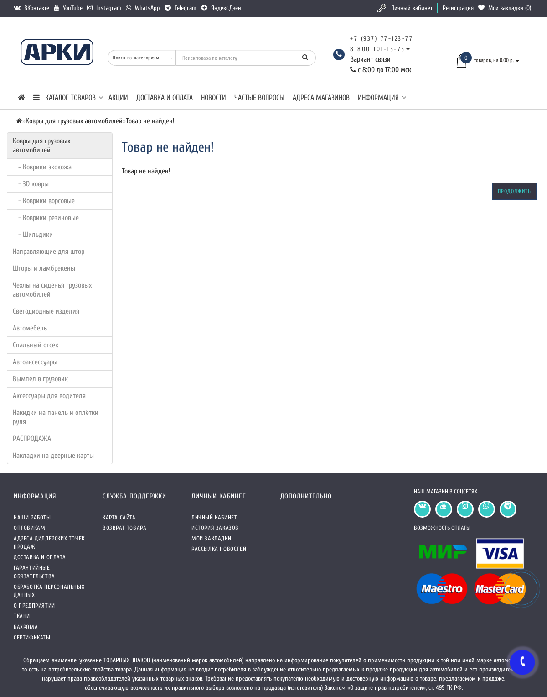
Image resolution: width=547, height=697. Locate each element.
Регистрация (458, 8)
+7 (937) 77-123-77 (381, 38)
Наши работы (32, 517)
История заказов (215, 527)
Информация (382, 98)
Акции (118, 98)
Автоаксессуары (35, 362)
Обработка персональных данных (49, 590)
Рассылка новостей (218, 548)
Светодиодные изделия (46, 311)
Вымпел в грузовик (40, 379)
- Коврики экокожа (42, 167)
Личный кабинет (412, 8)
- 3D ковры (31, 184)
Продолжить (514, 191)
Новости (213, 98)
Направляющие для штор (48, 251)
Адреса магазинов (321, 98)
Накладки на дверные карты (53, 455)
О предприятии (34, 605)
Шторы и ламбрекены (44, 268)
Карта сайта (119, 517)
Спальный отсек (35, 345)
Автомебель (30, 328)
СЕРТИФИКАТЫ (32, 637)
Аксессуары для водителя (49, 396)
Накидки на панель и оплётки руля (55, 417)
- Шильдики (33, 235)
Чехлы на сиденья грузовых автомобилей (52, 290)
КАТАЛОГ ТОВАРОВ (68, 98)
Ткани (22, 616)
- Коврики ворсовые (44, 201)
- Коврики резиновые (46, 218)
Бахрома (26, 627)
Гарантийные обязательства (34, 571)
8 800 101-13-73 (377, 49)
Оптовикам (29, 527)
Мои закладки (211, 538)
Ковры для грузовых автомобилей (41, 145)
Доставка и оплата (164, 98)
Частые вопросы (259, 98)
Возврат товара (124, 527)
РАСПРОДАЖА (32, 439)
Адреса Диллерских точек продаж (49, 542)
